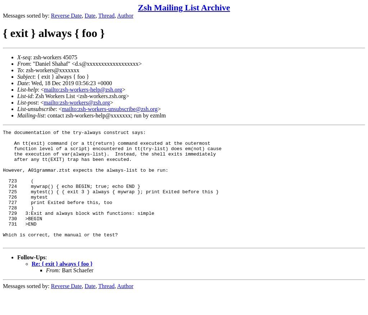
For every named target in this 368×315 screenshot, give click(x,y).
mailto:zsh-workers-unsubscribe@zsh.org (109, 109)
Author (125, 16)
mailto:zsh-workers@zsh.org (76, 102)
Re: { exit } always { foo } (62, 286)
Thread (106, 16)
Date (90, 16)
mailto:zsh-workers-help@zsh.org (83, 90)
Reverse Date (66, 16)
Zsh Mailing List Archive (184, 7)
